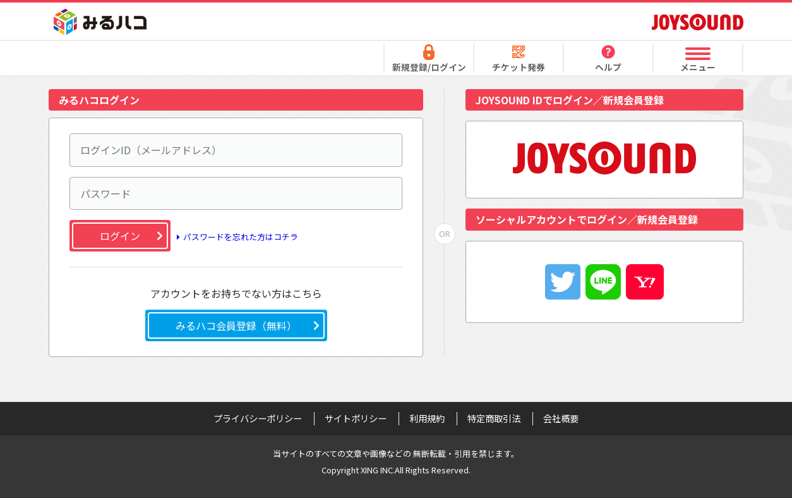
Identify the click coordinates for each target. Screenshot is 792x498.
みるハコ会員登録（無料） (236, 325)
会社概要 (561, 418)
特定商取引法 (493, 418)
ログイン (120, 235)
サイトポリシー (356, 418)
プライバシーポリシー (257, 418)
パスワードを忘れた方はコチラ (235, 237)
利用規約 (427, 418)
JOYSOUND (697, 22)
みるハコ (100, 22)
